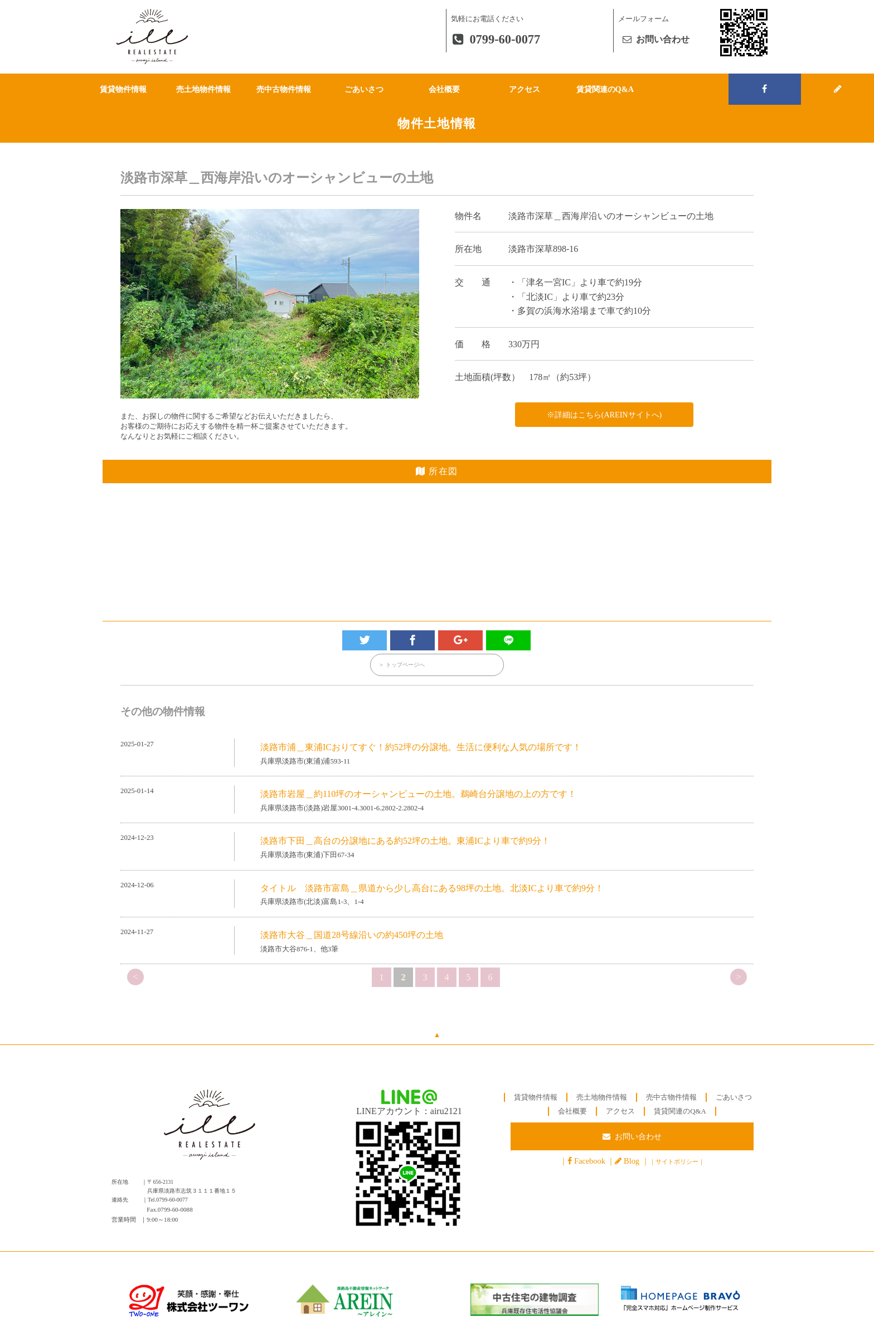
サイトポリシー (677, 1163)
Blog (631, 1162)
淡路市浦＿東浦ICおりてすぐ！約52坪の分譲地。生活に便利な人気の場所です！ (420, 747)
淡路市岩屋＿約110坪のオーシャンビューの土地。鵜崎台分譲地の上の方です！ (418, 794)
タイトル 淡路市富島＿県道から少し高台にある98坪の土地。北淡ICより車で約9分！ (432, 888)
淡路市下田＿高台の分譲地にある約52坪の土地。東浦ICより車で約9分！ (405, 842)
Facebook (589, 1162)
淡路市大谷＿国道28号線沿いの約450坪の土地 (351, 935)
